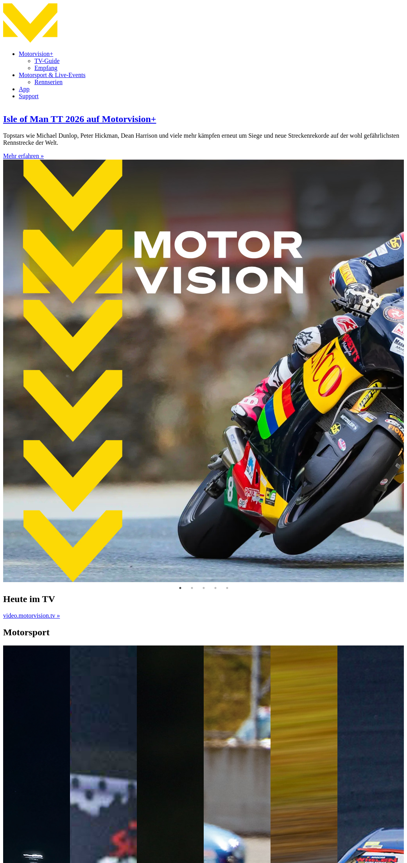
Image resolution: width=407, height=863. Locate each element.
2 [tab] (192, 588)
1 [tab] (180, 588)
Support (29, 96)
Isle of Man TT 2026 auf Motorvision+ (79, 119)
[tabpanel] (203, 344)
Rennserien (48, 82)
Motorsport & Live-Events (52, 75)
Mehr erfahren (23, 156)
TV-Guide (46, 61)
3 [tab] (204, 588)
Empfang (45, 68)
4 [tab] (215, 588)
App (24, 89)
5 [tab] (227, 588)
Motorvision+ (36, 53)
